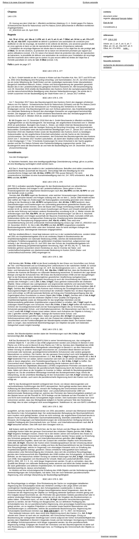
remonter (113, 536)
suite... (126, 48)
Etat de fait (108, 23)
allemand (115, 18)
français (123, 18)
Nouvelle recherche (111, 61)
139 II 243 (112, 39)
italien (129, 18)
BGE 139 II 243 (51, 511)
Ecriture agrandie (90, 2)
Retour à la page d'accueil (14, 2)
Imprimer (30, 2)
